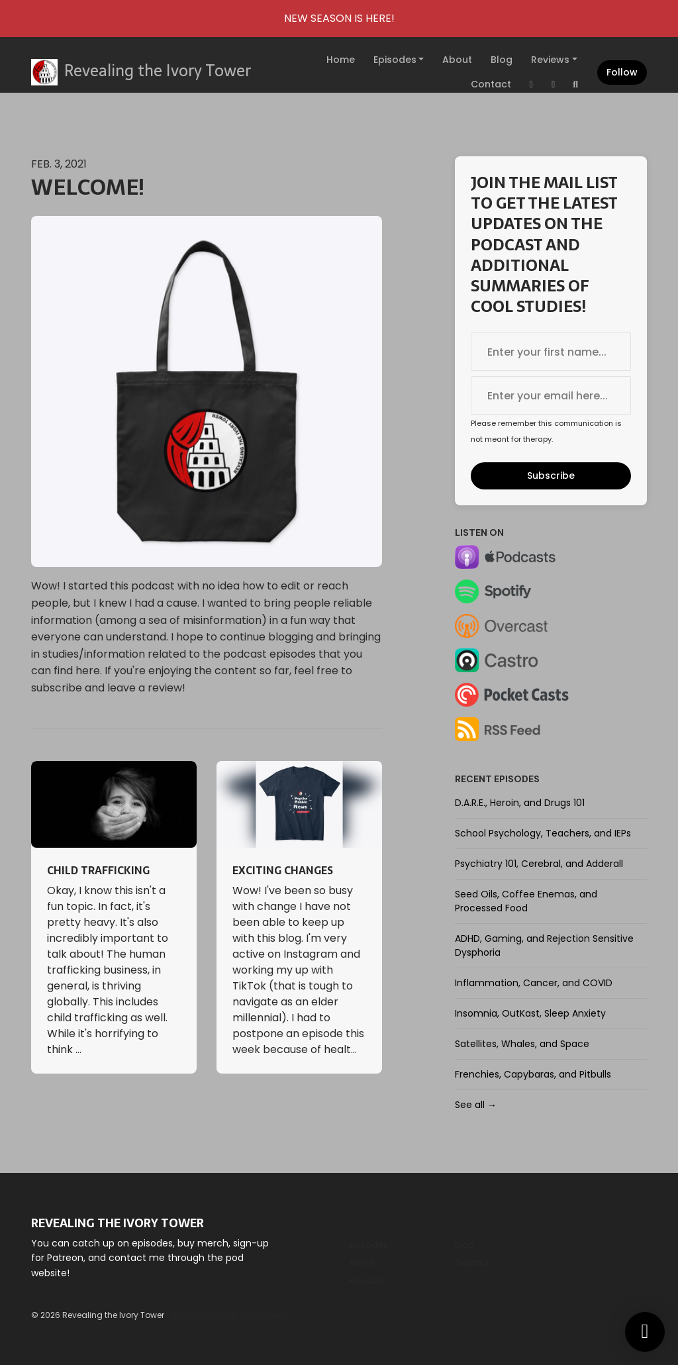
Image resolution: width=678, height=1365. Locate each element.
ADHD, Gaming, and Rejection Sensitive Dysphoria (544, 945)
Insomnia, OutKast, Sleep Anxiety (530, 1013)
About (457, 59)
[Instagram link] (531, 84)
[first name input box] (551, 351)
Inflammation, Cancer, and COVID (533, 982)
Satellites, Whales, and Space (522, 1043)
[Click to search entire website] (576, 84)
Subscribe (551, 475)
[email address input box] (551, 395)
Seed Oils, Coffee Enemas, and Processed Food (526, 901)
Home (340, 59)
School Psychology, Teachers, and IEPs (543, 833)
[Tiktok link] (553, 84)
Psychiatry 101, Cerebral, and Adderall (539, 863)
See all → (476, 1104)
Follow (622, 72)
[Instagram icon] (567, 1247)
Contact (491, 84)
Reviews (550, 59)
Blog (501, 59)
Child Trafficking (98, 870)
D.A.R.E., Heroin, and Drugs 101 (520, 802)
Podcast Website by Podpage (230, 1315)
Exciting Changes (282, 870)
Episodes (394, 59)
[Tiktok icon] (591, 1247)
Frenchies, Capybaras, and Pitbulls (533, 1074)
